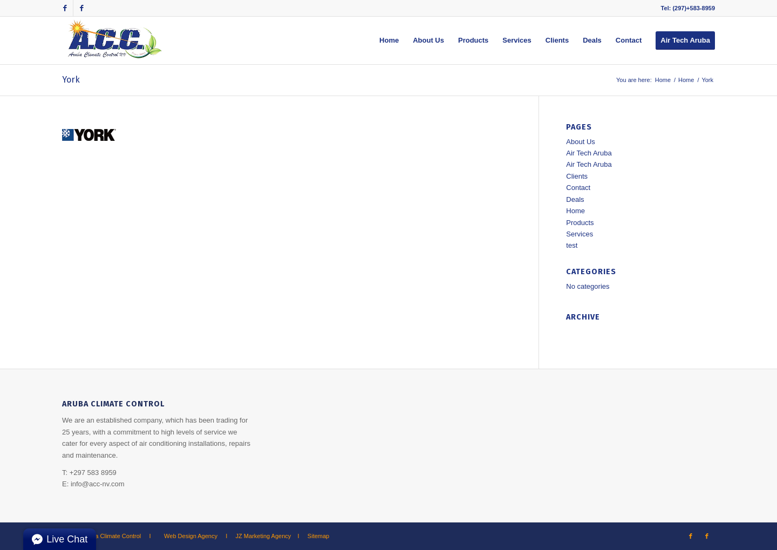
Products (580, 223)
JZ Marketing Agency (263, 536)
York (71, 79)
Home (663, 80)
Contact (578, 188)
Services (579, 234)
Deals (575, 199)
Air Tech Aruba (588, 153)
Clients (577, 176)
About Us (580, 142)
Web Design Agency (190, 536)
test (571, 245)
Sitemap (318, 536)
